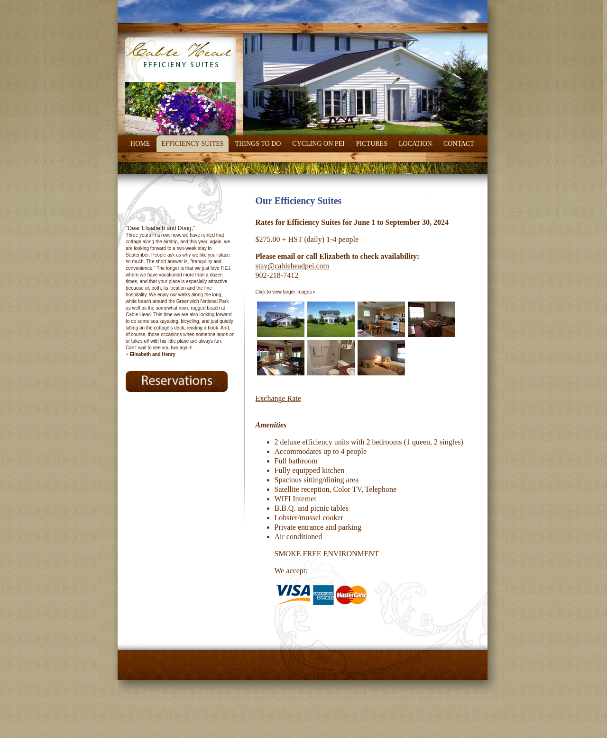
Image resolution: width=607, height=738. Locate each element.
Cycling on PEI (318, 143)
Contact (458, 143)
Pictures (371, 143)
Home (140, 143)
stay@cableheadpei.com (293, 266)
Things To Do (258, 143)
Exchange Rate (278, 398)
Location (415, 143)
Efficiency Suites (192, 143)
